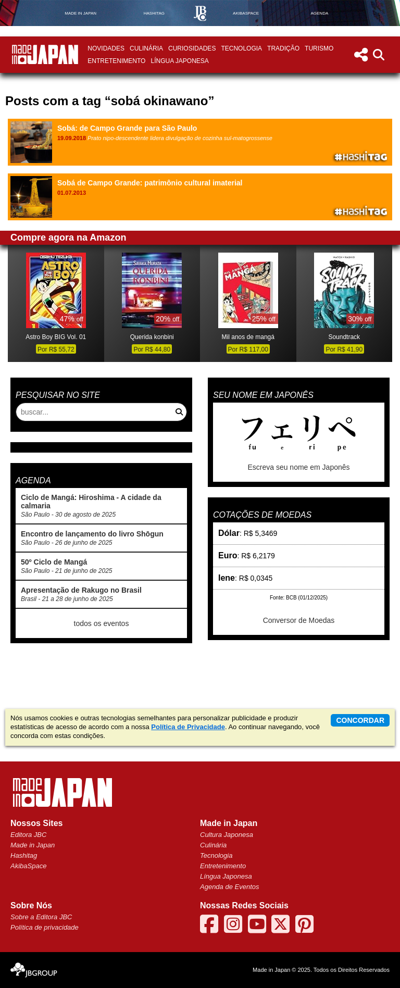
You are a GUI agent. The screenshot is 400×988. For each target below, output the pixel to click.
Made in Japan (32, 845)
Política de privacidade (44, 927)
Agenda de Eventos (229, 887)
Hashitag (23, 855)
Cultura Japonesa (226, 835)
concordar (360, 720)
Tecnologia (241, 48)
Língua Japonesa (179, 61)
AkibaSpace (28, 866)
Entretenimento (116, 61)
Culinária (146, 48)
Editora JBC (28, 835)
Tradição (283, 48)
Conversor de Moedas (299, 620)
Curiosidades (192, 48)
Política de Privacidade (188, 727)
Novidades (106, 48)
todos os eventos (101, 623)
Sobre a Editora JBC (41, 917)
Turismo (319, 48)
